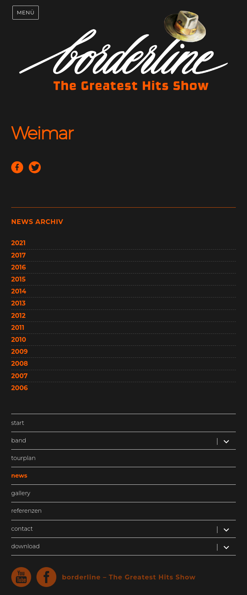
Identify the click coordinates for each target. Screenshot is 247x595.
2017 (18, 255)
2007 (19, 376)
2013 (18, 303)
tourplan (23, 458)
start (17, 422)
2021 (18, 243)
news (19, 475)
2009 (19, 351)
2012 (18, 315)
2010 (18, 339)
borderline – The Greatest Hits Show (129, 577)
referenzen (26, 510)
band (18, 440)
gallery (20, 493)
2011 (17, 327)
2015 (18, 279)
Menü (25, 12)
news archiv (37, 222)
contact (22, 528)
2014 (18, 291)
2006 (19, 388)
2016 (18, 267)
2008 (19, 363)
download (25, 546)
